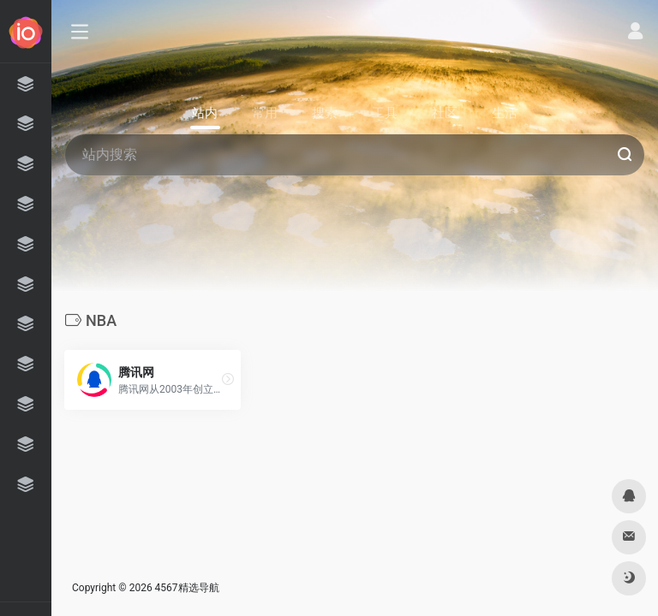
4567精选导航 (187, 588)
